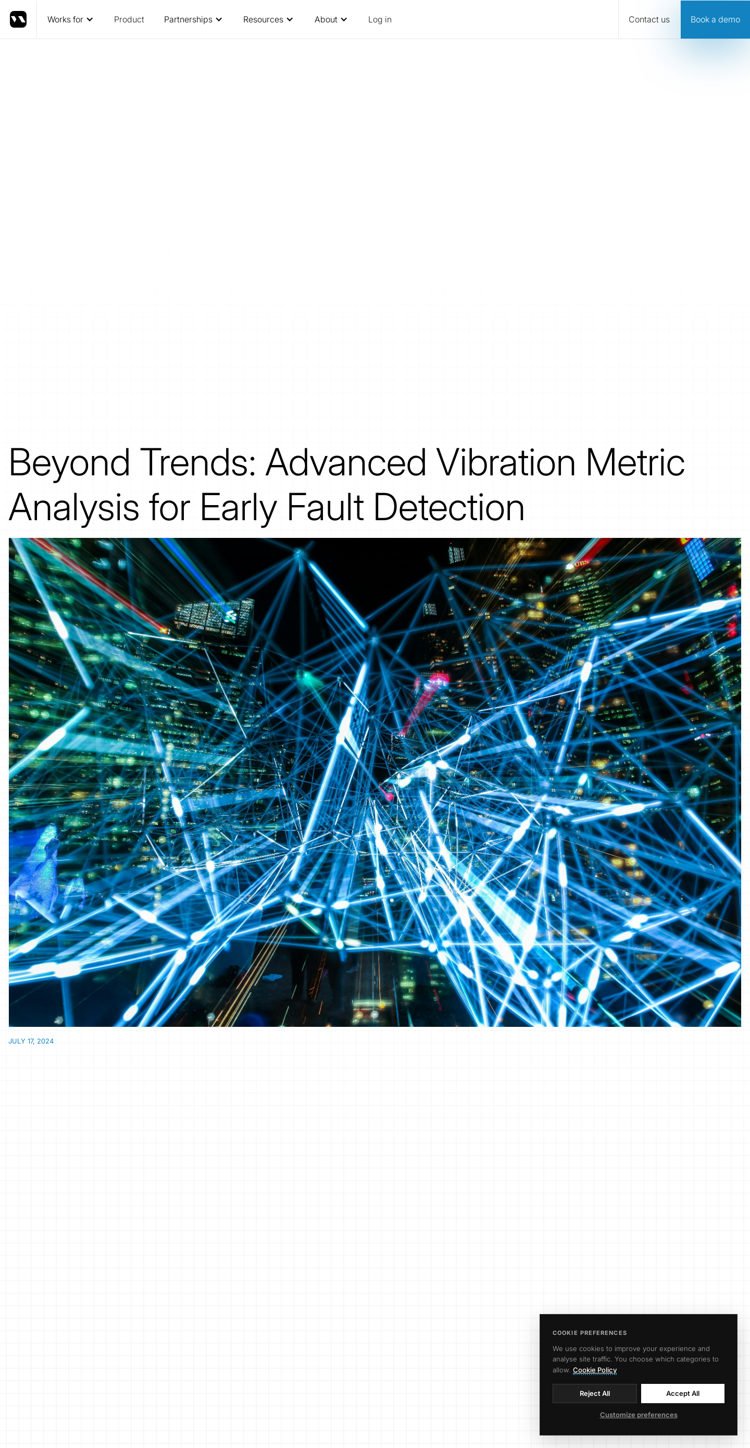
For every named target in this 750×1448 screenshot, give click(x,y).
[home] (18, 19)
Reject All (595, 1393)
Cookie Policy (595, 1370)
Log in (380, 19)
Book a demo (715, 19)
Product (129, 19)
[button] (70, 19)
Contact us (649, 19)
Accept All (682, 1393)
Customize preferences (639, 1414)
